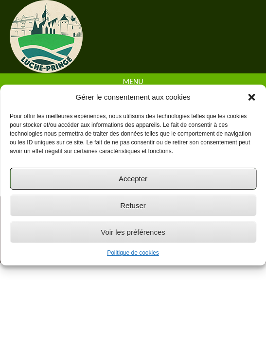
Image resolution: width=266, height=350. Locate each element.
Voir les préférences (133, 232)
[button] (251, 97)
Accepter (133, 179)
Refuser (133, 205)
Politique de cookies (133, 252)
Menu (133, 81)
